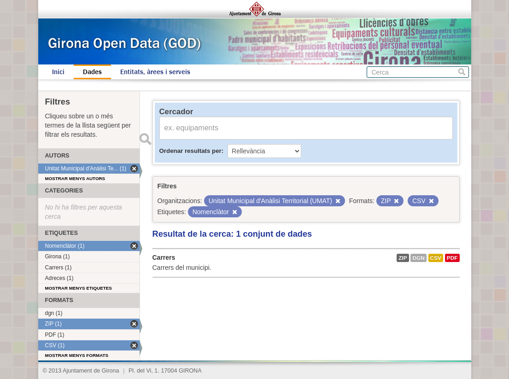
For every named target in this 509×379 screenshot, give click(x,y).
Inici (58, 71)
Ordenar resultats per (190, 150)
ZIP (402, 258)
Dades (92, 71)
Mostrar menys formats (77, 355)
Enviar (145, 139)
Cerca (462, 72)
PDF (452, 258)
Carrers (164, 257)
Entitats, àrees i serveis (155, 71)
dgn (418, 258)
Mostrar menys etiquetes (78, 288)
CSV (435, 258)
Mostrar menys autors (75, 178)
